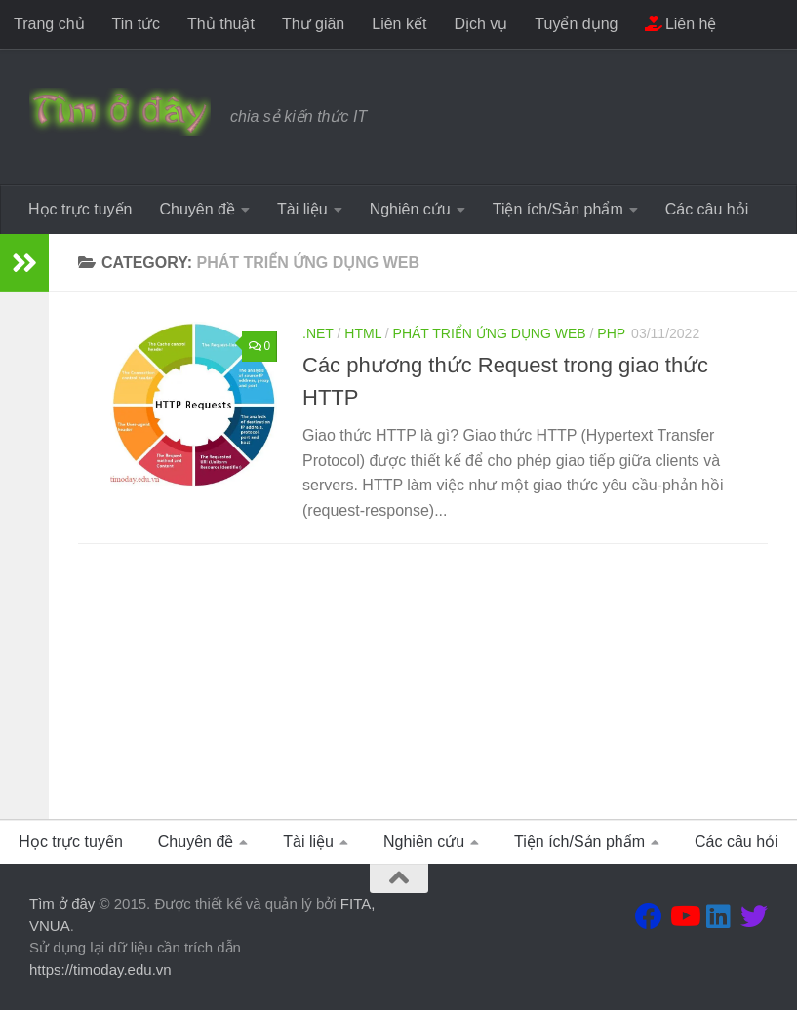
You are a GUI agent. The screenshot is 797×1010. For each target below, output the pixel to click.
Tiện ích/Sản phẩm (558, 209)
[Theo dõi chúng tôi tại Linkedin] (719, 916)
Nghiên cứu (410, 209)
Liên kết (399, 24)
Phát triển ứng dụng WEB (489, 333)
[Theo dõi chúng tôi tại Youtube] (683, 916)
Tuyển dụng (576, 24)
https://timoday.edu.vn (100, 969)
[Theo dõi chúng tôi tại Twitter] (754, 916)
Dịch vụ (480, 24)
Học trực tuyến (80, 209)
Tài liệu (302, 209)
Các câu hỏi (707, 209)
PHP (611, 333)
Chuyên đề (197, 209)
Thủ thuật (221, 24)
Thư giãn (313, 24)
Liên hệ (680, 24)
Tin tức (136, 24)
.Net (318, 333)
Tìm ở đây (62, 903)
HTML (362, 333)
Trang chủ (49, 24)
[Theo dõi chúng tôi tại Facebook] (648, 916)
